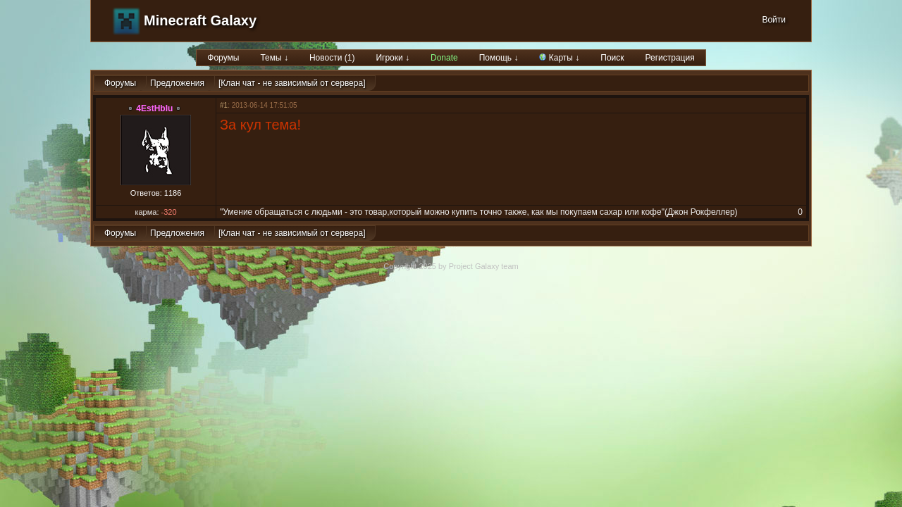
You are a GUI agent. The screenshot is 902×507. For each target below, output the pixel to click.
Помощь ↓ (499, 58)
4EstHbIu (154, 108)
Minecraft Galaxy (200, 20)
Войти (774, 20)
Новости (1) (331, 58)
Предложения (177, 83)
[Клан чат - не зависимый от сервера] (291, 83)
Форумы (223, 58)
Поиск (612, 58)
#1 (224, 105)
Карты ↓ (559, 58)
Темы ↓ (274, 58)
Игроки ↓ (392, 58)
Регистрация (670, 58)
